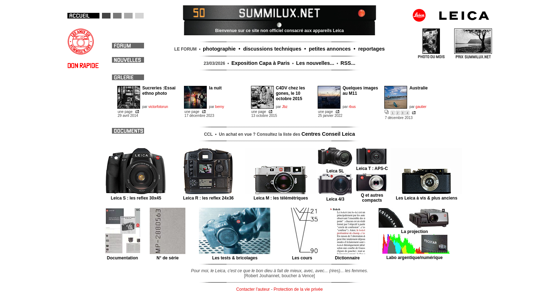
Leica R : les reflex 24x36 (208, 196)
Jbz (285, 107)
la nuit (215, 88)
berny (219, 107)
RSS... (347, 63)
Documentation (122, 255)
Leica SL (335, 169)
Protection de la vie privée (298, 289)
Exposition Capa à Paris (260, 63)
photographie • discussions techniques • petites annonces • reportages (294, 49)
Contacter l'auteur (253, 289)
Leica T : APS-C (372, 166)
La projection (414, 229)
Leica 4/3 (335, 197)
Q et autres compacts (372, 195)
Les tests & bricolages (235, 255)
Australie (418, 88)
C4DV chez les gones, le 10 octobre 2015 (290, 93)
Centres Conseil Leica (328, 134)
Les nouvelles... (315, 63)
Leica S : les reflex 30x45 (136, 196)
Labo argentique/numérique (414, 255)
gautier (421, 107)
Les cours (302, 255)
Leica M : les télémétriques (281, 196)
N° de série (168, 255)
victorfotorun (158, 107)
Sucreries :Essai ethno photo (158, 91)
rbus (352, 107)
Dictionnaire (347, 255)
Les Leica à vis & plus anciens (426, 196)
